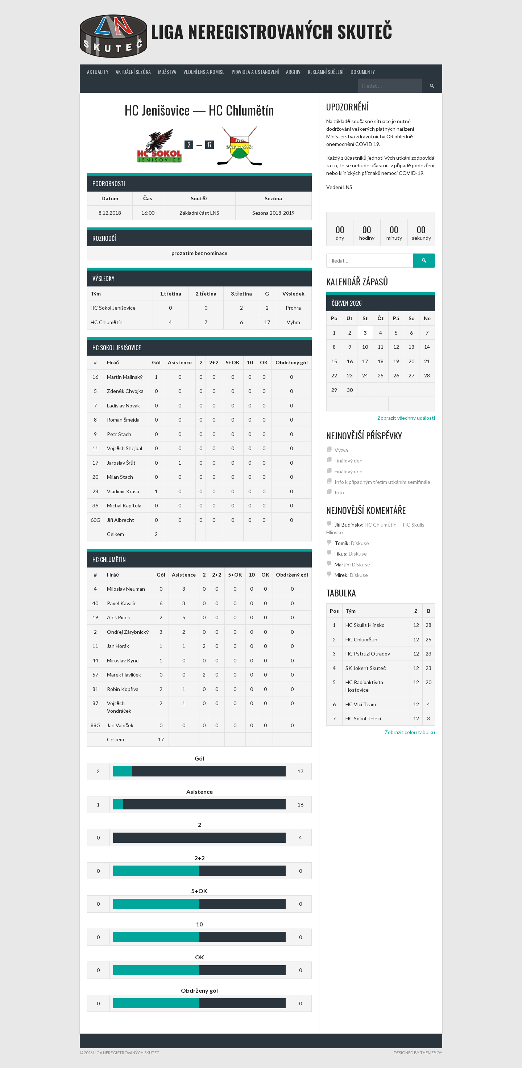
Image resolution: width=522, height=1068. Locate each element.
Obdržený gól (292, 362)
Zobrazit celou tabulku (410, 732)
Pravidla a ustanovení (255, 71)
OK (264, 362)
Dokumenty (363, 71)
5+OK (232, 362)
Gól (156, 362)
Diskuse (360, 543)
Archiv (293, 71)
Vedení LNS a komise (203, 71)
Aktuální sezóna (133, 71)
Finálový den (348, 460)
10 (250, 362)
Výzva (341, 450)
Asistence (180, 362)
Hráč (113, 362)
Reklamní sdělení (325, 71)
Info (339, 492)
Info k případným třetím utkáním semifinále (382, 482)
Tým (350, 611)
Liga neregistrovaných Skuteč (271, 31)
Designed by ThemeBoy (418, 1052)
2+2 (213, 362)
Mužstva (167, 71)
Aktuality (97, 71)
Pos (334, 611)
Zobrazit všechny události (406, 418)
